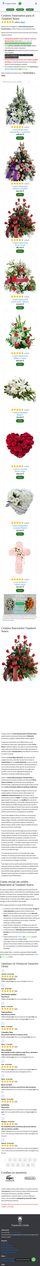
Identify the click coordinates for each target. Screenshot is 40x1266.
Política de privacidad (7, 1248)
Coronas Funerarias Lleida (8, 1258)
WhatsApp (23, 69)
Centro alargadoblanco (20, 413)
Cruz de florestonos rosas (20, 583)
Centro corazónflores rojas (20, 470)
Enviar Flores (10, 9)
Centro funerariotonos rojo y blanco (20, 300)
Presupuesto (30, 9)
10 (18, 1165)
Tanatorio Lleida (10, 3)
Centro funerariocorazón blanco (20, 526)
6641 (22, 22)
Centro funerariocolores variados (20, 187)
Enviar (20, 138)
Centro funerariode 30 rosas (20, 243)
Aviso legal (4, 1243)
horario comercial (26, 41)
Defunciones (20, 9)
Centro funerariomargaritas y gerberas (20, 130)
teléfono (20, 937)
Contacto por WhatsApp (8, 1252)
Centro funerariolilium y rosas (20, 356)
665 (28, 1165)
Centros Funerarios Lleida (8, 1261)
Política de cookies (6, 1245)
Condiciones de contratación (9, 1250)
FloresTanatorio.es (15, 1232)
